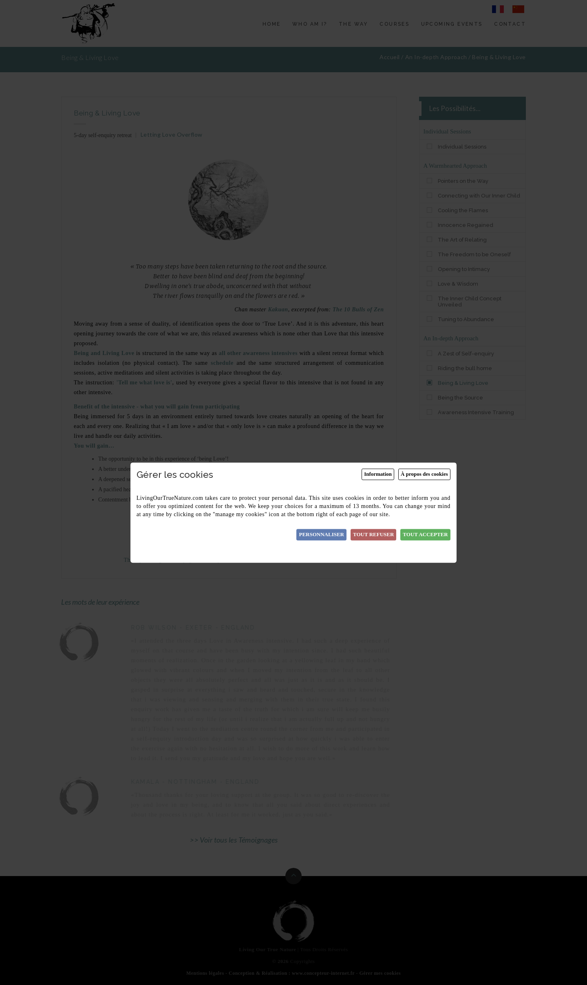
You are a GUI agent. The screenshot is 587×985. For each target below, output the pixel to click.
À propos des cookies (424, 474)
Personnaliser (321, 535)
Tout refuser (373, 535)
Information (378, 474)
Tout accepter (425, 535)
